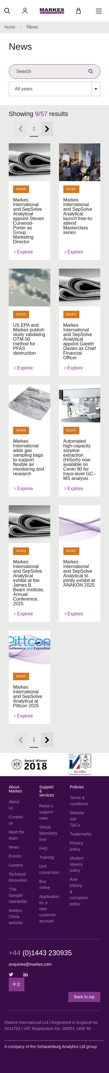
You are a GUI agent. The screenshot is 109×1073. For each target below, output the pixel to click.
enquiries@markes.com (30, 964)
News (14, 847)
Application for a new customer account (47, 908)
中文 (16, 984)
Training (46, 857)
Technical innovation (17, 877)
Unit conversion (47, 869)
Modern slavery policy (76, 864)
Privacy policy (76, 846)
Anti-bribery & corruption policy (78, 891)
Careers (16, 865)
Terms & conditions (78, 800)
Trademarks (78, 834)
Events (15, 856)
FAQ (43, 848)
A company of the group (50, 1046)
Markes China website (15, 916)
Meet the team (16, 835)
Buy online (44, 884)
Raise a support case (46, 812)
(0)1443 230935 (40, 952)
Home (9, 27)
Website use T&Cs (77, 818)
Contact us (16, 820)
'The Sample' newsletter (17, 895)
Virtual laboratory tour (47, 833)
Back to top (84, 997)
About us (14, 804)
